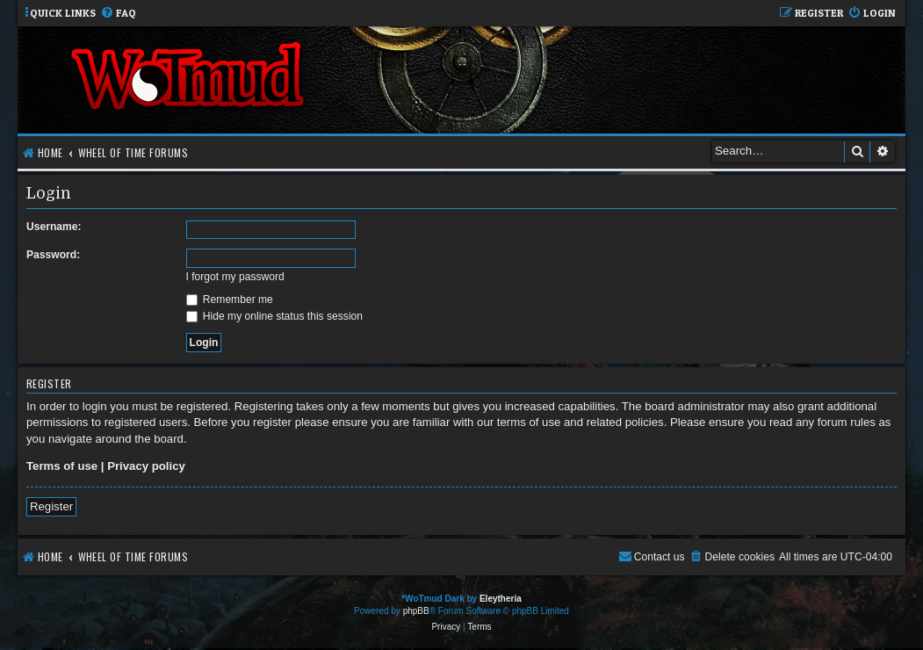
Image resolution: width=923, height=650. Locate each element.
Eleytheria (501, 598)
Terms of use (61, 466)
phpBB (416, 611)
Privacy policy (146, 466)
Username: (54, 226)
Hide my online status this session (275, 316)
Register (51, 506)
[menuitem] (118, 13)
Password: (53, 255)
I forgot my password (235, 277)
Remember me (229, 299)
